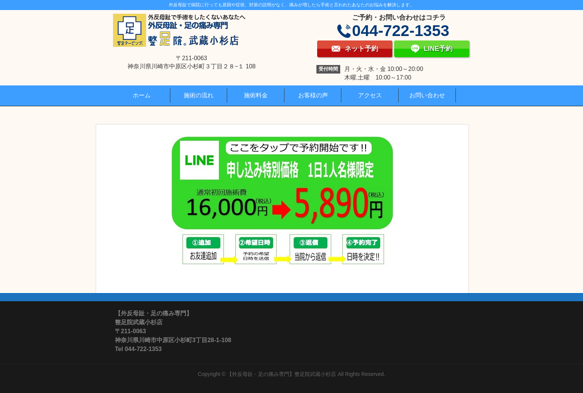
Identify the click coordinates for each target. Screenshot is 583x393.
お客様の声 (313, 95)
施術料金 (256, 95)
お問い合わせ (427, 95)
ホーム (142, 95)
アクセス (370, 95)
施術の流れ (198, 95)
